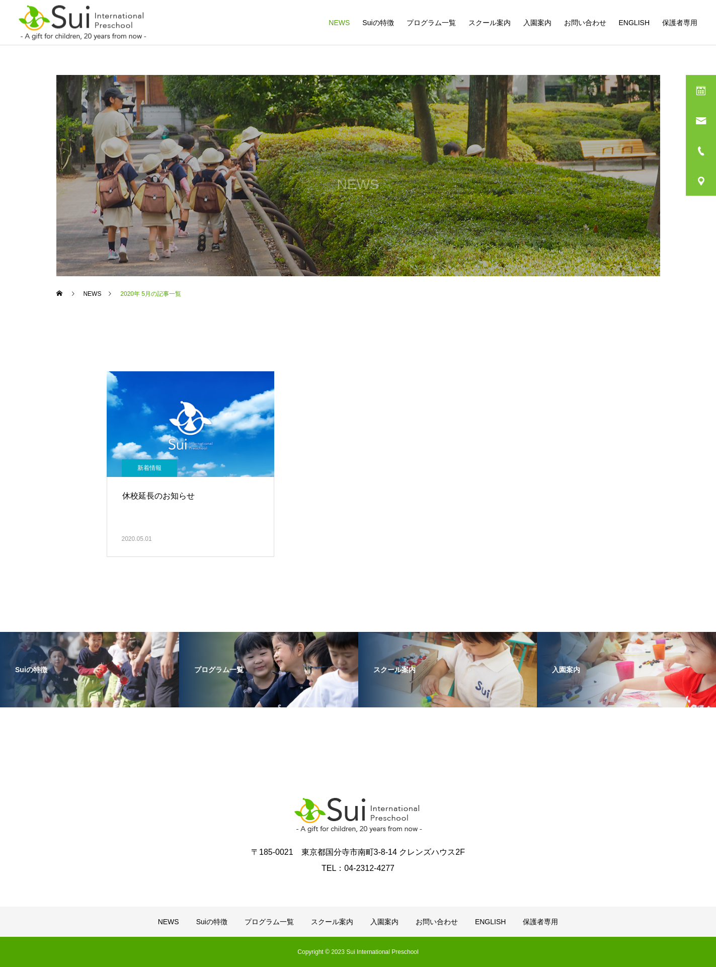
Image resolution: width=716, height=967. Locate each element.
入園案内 (537, 23)
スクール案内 (489, 23)
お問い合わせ (585, 23)
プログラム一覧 (431, 23)
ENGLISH (634, 23)
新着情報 (149, 467)
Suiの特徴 (377, 23)
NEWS (339, 23)
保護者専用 (679, 23)
